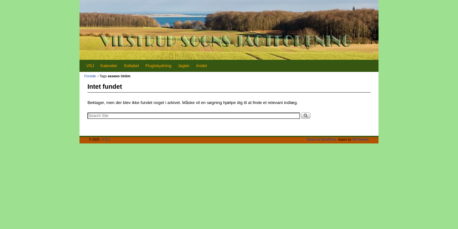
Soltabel (131, 65)
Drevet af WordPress (322, 139)
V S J (106, 139)
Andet (201, 65)
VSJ (90, 65)
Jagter (184, 65)
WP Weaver (360, 139)
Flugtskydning (158, 65)
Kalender (109, 65)
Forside (90, 76)
